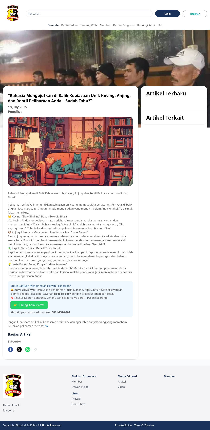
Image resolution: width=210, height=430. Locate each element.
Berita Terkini (69, 25)
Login (167, 13)
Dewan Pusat (80, 387)
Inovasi (76, 399)
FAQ (159, 25)
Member (105, 25)
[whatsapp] (27, 349)
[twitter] (19, 349)
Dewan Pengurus (123, 25)
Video (121, 387)
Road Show (78, 404)
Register (195, 13)
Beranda (53, 25)
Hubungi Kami (146, 25)
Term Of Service (144, 425)
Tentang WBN (88, 25)
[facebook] (10, 349)
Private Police (123, 425)
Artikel (122, 381)
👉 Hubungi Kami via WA (29, 305)
